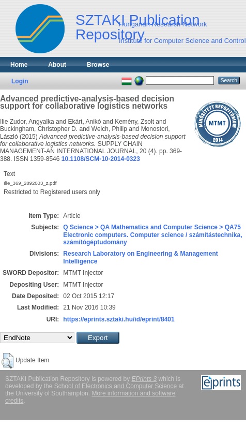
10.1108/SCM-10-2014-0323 (101, 159)
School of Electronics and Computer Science (115, 386)
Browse (98, 64)
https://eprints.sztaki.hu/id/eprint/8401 (118, 319)
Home (18, 64)
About (57, 64)
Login (19, 81)
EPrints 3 (144, 378)
